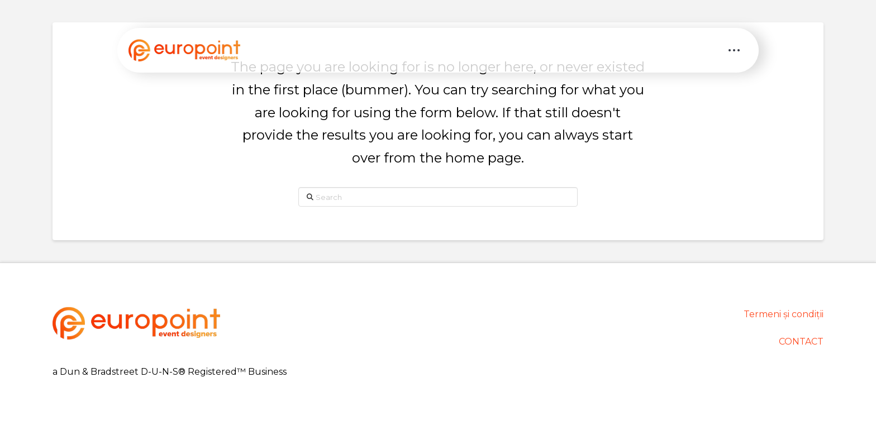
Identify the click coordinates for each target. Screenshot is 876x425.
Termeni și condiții (783, 314)
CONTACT (801, 341)
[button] (734, 50)
